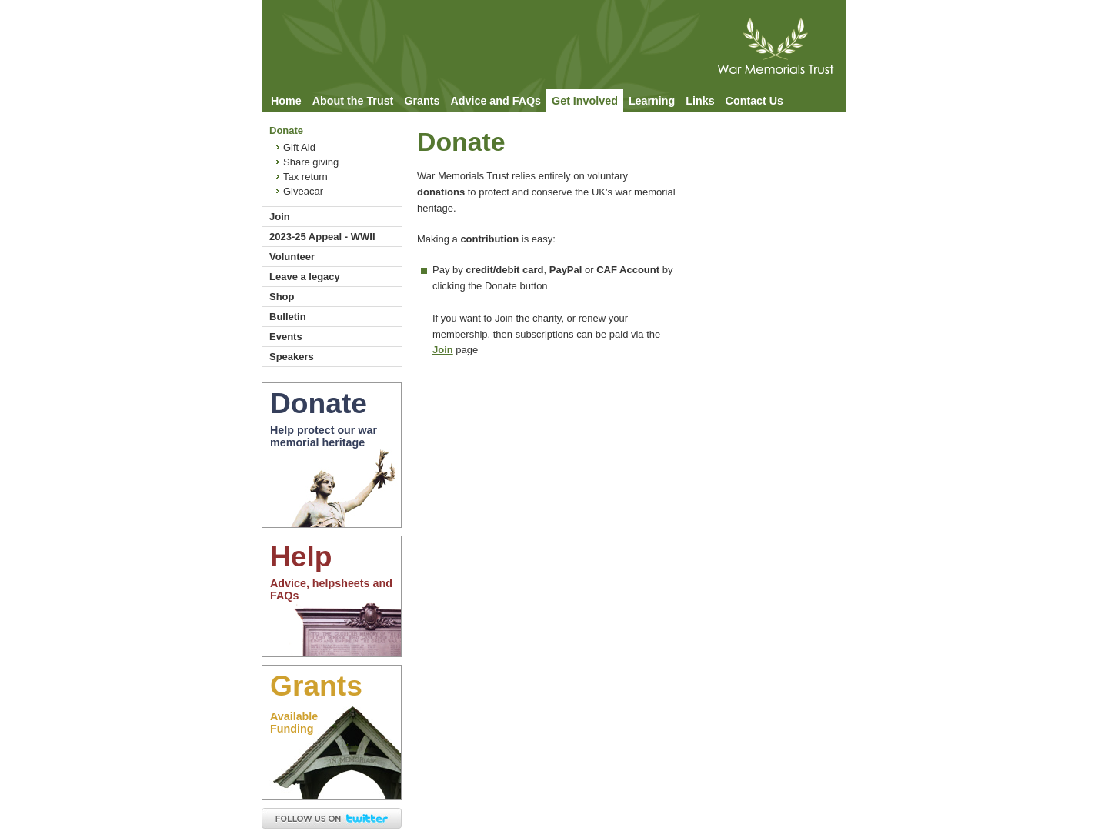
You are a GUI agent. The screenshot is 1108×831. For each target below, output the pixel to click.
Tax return (305, 176)
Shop (282, 296)
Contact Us (754, 101)
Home (286, 101)
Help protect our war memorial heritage (323, 436)
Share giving (311, 162)
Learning (652, 101)
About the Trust (353, 101)
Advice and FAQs (495, 101)
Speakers (291, 356)
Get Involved (585, 101)
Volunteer (292, 256)
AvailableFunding (294, 722)
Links (700, 101)
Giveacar (303, 191)
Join (279, 216)
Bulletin (287, 316)
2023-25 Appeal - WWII (322, 236)
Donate (286, 130)
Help (301, 556)
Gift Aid (299, 147)
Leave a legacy (304, 276)
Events (285, 336)
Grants (421, 101)
